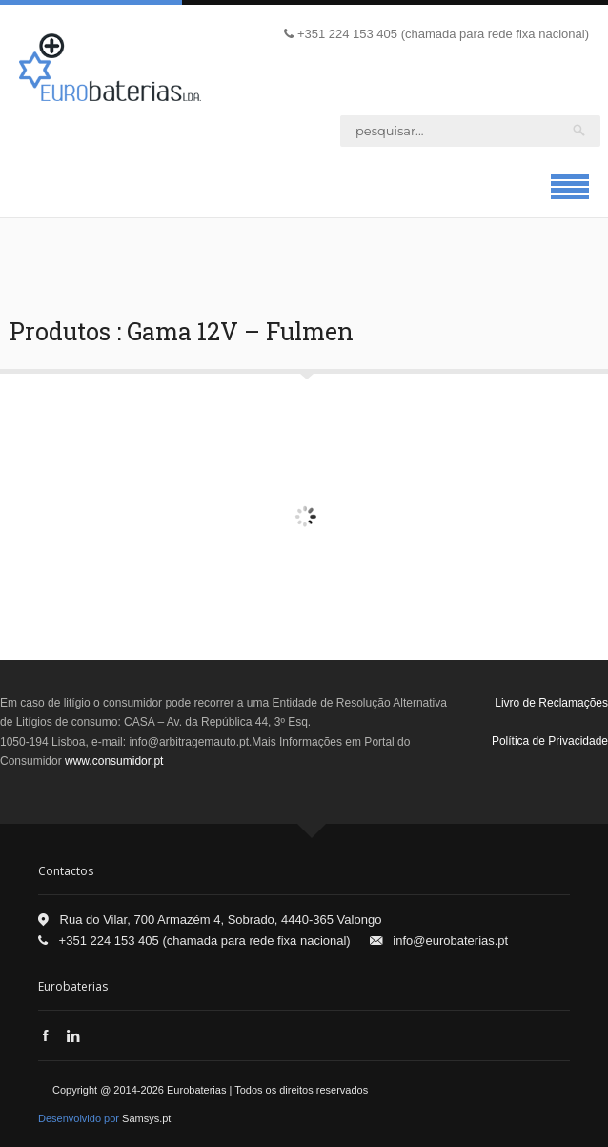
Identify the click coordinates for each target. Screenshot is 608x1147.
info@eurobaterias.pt (450, 940)
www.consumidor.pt (114, 761)
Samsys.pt (146, 1118)
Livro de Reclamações (551, 702)
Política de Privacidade (550, 741)
